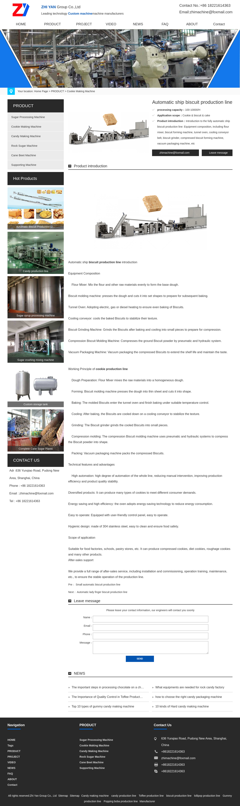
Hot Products (25, 178)
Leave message (218, 152)
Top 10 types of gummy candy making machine (103, 706)
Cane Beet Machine (23, 155)
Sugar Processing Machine (28, 117)
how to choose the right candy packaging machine (188, 696)
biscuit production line (179, 795)
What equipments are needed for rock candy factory (189, 687)
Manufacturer (147, 801)
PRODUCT (52, 24)
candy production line (123, 795)
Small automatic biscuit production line (98, 584)
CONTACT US (26, 460)
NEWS (138, 24)
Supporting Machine (23, 164)
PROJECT (84, 24)
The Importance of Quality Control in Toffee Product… (107, 696)
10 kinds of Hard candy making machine (182, 706)
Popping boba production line (121, 801)
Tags (11, 745)
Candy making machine (95, 795)
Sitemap (63, 795)
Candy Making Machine (26, 136)
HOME (21, 24)
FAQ (165, 24)
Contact (219, 24)
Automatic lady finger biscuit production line (102, 592)
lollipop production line (207, 795)
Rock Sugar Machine (24, 145)
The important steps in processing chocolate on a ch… (108, 687)
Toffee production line (151, 795)
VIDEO (111, 24)
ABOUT (192, 24)
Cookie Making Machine (81, 91)
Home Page (41, 91)
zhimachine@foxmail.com (175, 152)
